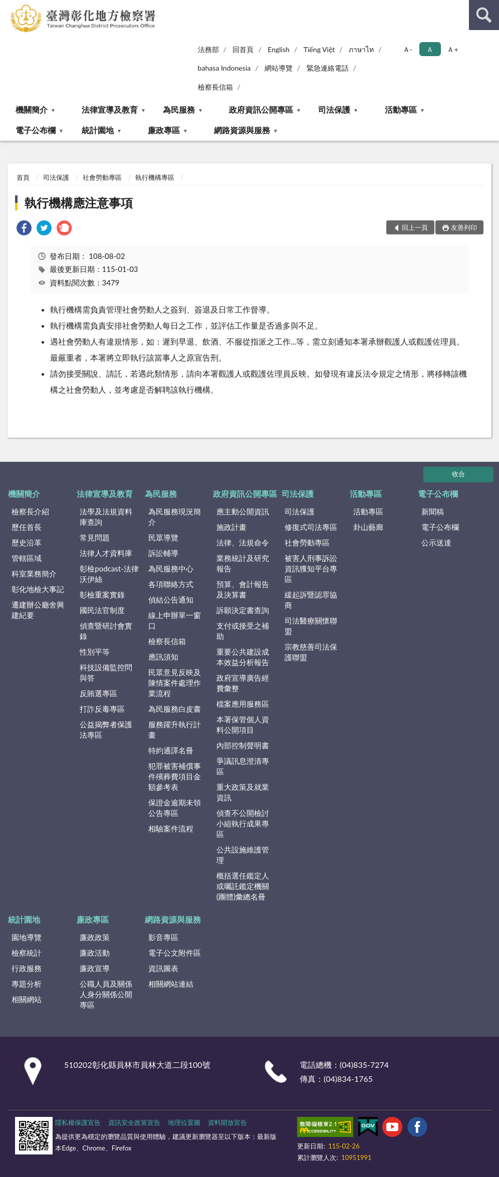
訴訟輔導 (163, 552)
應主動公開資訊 (242, 511)
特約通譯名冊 (170, 750)
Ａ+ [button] (452, 49)
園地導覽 (27, 937)
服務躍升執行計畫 (174, 729)
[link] (24, 229)
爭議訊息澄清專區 (242, 766)
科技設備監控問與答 (106, 672)
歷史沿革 (27, 542)
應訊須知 (163, 656)
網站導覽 (279, 68)
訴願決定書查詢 (242, 610)
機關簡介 (32, 109)
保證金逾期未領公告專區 (174, 807)
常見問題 (95, 537)
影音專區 (163, 937)
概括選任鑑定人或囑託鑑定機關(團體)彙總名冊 (242, 886)
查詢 (484, 15)
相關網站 (27, 999)
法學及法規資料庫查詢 (106, 516)
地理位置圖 (184, 1122)
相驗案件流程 (170, 828)
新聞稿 (432, 511)
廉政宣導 (95, 968)
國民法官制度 (102, 610)
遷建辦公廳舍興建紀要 (38, 610)
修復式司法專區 (311, 526)
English (279, 49)
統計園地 (98, 130)
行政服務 (27, 968)
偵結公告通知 (170, 599)
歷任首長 (27, 526)
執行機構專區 (154, 177)
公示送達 (436, 542)
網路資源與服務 (242, 130)
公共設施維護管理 (242, 854)
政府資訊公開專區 (261, 109)
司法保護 (334, 109)
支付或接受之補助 (242, 631)
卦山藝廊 (368, 526)
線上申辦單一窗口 (174, 620)
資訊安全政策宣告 (134, 1122)
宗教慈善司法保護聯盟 (311, 652)
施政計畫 (231, 526)
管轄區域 (27, 557)
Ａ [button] (429, 49)
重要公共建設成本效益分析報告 (242, 657)
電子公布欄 (36, 130)
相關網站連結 (170, 983)
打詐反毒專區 (102, 708)
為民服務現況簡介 (174, 516)
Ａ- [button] (407, 49)
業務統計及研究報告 (242, 563)
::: (8, 8)
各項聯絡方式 (170, 583)
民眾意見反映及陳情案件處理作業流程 (174, 683)
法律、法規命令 (242, 542)
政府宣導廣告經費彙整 (242, 683)
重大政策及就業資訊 (242, 792)
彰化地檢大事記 (38, 589)
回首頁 (243, 49)
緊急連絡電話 (328, 68)
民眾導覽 (163, 537)
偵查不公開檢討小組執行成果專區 (242, 823)
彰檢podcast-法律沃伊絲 (109, 573)
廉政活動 (95, 952)
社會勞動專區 (102, 177)
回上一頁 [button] (415, 227)
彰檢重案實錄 (102, 594)
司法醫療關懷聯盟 (311, 626)
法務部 (208, 49)
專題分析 (27, 983)
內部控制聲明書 (242, 745)
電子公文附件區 (174, 952)
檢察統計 (27, 952)
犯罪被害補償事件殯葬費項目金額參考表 (174, 776)
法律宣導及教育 (110, 109)
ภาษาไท (361, 49)
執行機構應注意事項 (79, 202)
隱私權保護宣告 (78, 1122)
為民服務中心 (170, 568)
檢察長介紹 (30, 511)
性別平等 (95, 651)
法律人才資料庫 (106, 552)
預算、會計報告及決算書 (242, 589)
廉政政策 (95, 937)
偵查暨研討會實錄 (106, 631)
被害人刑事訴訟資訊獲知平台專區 (311, 568)
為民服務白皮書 (174, 708)
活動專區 (401, 109)
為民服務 (179, 109)
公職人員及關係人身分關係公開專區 (106, 994)
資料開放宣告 (227, 1122)
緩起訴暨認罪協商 (311, 600)
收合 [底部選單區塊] (458, 474)
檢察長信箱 (215, 87)
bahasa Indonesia (224, 68)
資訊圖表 (163, 968)
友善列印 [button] (464, 227)
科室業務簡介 (34, 573)
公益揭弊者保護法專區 (106, 729)
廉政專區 (164, 130)
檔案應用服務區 (242, 703)
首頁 (23, 177)
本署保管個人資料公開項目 (242, 724)
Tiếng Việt (319, 49)
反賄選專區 (98, 693)
